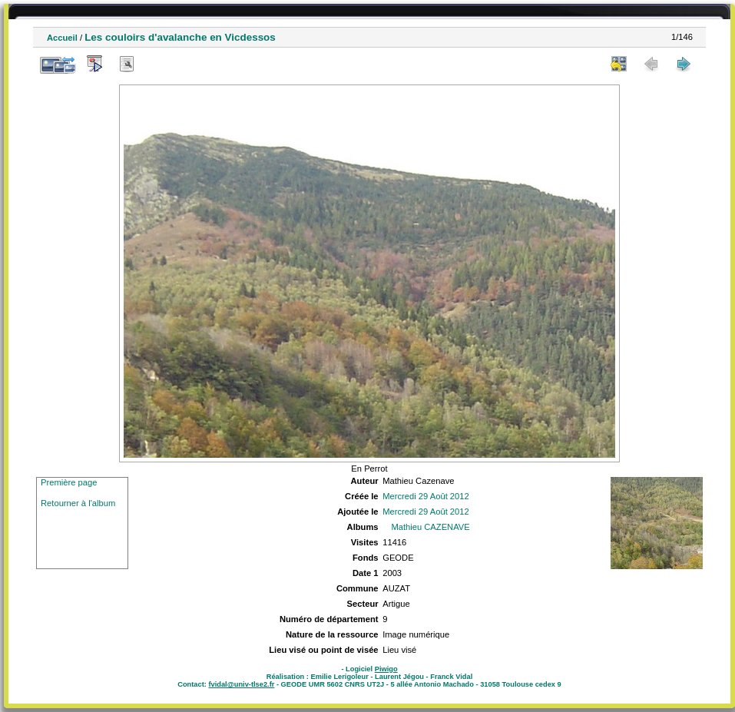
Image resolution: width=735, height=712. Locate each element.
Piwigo (386, 669)
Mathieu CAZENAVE (430, 527)
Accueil (62, 37)
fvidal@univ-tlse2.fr (241, 684)
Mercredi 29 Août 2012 (425, 496)
